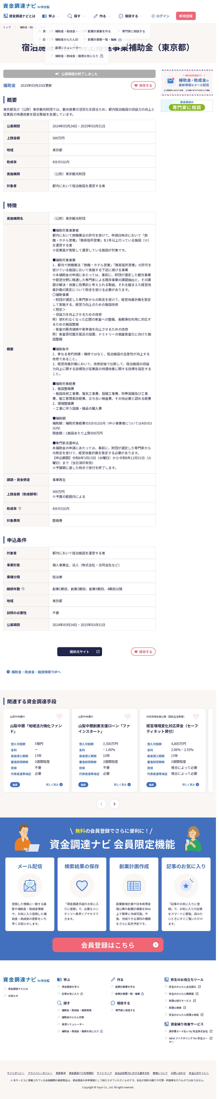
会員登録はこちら (119, 945)
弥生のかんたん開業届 (181, 993)
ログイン (162, 15)
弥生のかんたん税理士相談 (184, 1014)
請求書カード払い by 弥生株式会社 (188, 1031)
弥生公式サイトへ (199, 1073)
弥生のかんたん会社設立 (182, 986)
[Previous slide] (101, 804)
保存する (145, 85)
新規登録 (185, 15)
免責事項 (61, 1073)
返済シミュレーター (73, 1024)
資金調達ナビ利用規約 (81, 1073)
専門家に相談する (125, 1010)
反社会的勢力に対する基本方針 (132, 1073)
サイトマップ (104, 1073)
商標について (160, 1073)
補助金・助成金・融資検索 (35, 27)
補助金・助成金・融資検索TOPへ (36, 671)
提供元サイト (79, 651)
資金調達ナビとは (19, 15)
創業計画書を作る (125, 986)
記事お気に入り (70, 993)
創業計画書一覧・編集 (127, 993)
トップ (7, 27)
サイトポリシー (15, 1073)
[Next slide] (114, 804)
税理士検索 (175, 1007)
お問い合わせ (178, 1073)
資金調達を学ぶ (70, 986)
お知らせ (13, 995)
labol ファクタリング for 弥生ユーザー (188, 1040)
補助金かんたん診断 (73, 1017)
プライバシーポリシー (40, 1073)
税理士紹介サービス (180, 1000)
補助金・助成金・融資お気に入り (80, 1031)
